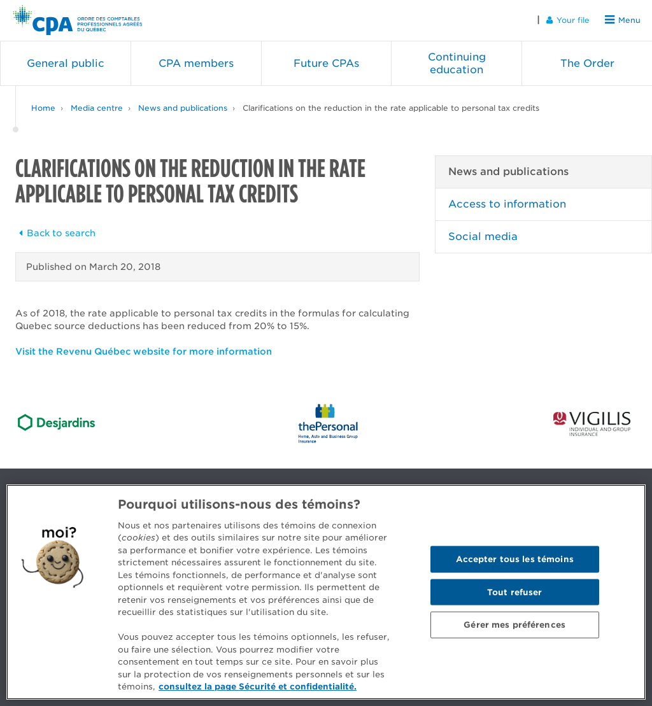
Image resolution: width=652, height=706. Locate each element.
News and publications (182, 108)
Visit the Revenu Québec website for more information (143, 351)
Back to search (55, 233)
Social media (483, 236)
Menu (623, 20)
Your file (568, 20)
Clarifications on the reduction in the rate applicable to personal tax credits (391, 108)
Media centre (97, 108)
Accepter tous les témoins (515, 558)
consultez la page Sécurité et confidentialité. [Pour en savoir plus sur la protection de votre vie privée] (258, 686)
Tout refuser (514, 592)
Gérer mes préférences (514, 625)
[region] (326, 592)
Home (43, 108)
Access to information (507, 204)
